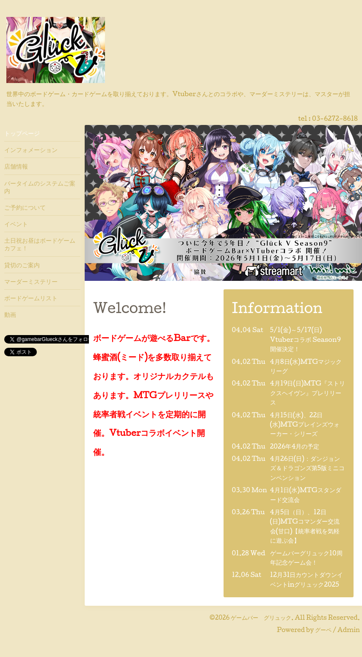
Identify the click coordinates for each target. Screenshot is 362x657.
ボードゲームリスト (31, 298)
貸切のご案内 (22, 265)
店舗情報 (16, 166)
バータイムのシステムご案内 (39, 186)
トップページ (22, 133)
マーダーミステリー (31, 281)
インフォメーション (31, 149)
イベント (16, 223)
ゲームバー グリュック (261, 617)
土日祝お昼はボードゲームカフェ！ (39, 244)
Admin (348, 629)
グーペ (323, 629)
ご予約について (25, 207)
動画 (10, 314)
